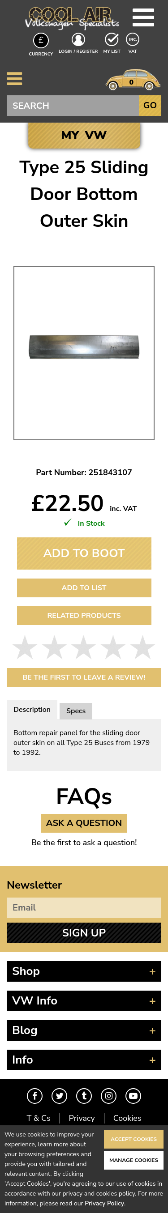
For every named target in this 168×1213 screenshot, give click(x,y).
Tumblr (84, 1096)
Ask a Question (84, 823)
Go (150, 105)
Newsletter (34, 885)
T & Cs (38, 1118)
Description (32, 710)
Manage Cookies (133, 1160)
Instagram (108, 1096)
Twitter (59, 1096)
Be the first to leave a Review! (83, 677)
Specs (76, 711)
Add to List (83, 588)
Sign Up (84, 933)
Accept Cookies (134, 1139)
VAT (133, 51)
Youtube (133, 1096)
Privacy (82, 1118)
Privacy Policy (104, 1203)
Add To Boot (84, 553)
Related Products (84, 616)
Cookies (127, 1118)
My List (112, 51)
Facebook (35, 1096)
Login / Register (78, 51)
